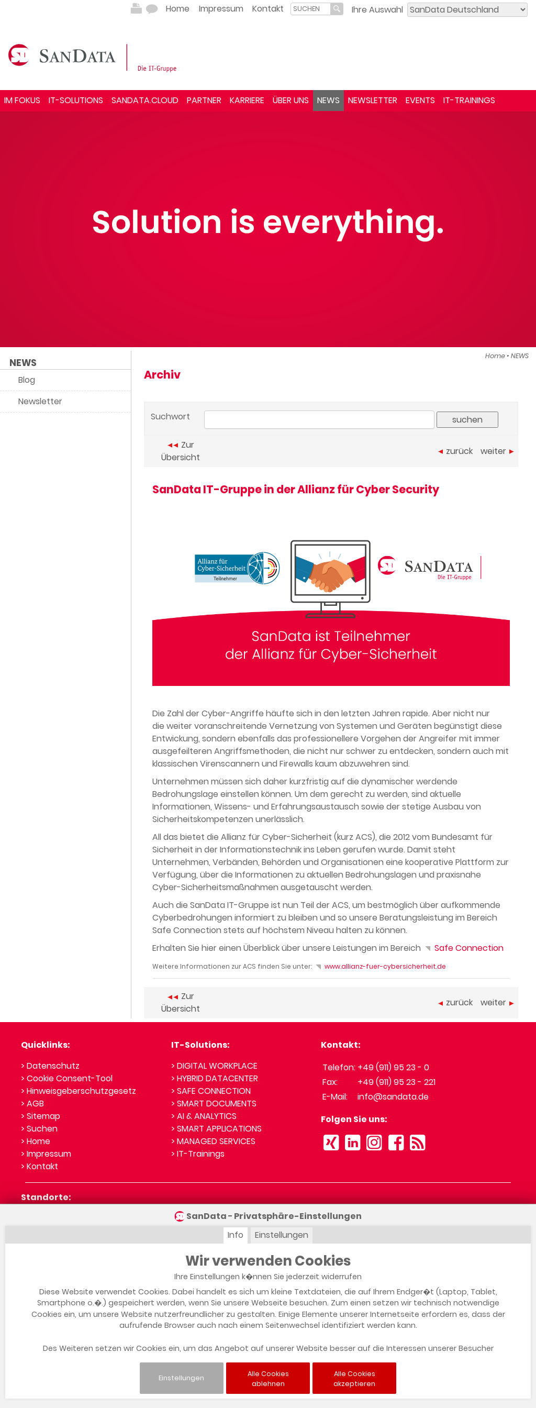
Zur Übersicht (180, 451)
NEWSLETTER (372, 100)
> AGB (32, 1103)
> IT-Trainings (198, 1154)
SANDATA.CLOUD (144, 100)
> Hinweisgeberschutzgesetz (78, 1091)
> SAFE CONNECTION (211, 1091)
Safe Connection (463, 948)
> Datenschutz (50, 1066)
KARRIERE (247, 100)
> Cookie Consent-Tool (67, 1078)
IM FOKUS (22, 100)
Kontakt (268, 9)
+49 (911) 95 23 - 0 (393, 1067)
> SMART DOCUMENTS (213, 1103)
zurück (455, 451)
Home (177, 9)
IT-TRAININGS (469, 100)
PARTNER (204, 100)
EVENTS (420, 100)
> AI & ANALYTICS (204, 1116)
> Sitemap (40, 1116)
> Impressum (46, 1154)
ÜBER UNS (291, 100)
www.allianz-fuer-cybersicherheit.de (380, 966)
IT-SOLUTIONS (76, 100)
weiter (497, 451)
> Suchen (39, 1129)
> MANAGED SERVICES (213, 1141)
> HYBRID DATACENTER (214, 1078)
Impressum (221, 9)
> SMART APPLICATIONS (216, 1129)
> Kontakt (39, 1166)
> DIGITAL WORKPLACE (214, 1066)
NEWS (328, 100)
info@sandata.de (393, 1097)
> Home (35, 1141)
